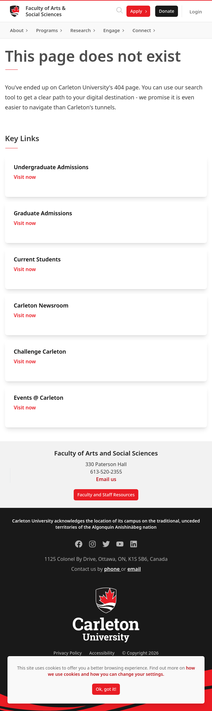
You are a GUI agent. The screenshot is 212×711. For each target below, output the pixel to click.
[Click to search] (119, 11)
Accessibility (102, 653)
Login (196, 11)
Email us (106, 479)
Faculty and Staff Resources (106, 495)
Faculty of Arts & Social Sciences (46, 11)
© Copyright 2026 (140, 653)
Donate (166, 11)
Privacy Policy (67, 653)
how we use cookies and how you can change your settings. (121, 671)
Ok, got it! (106, 689)
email (134, 568)
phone (112, 568)
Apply (136, 11)
